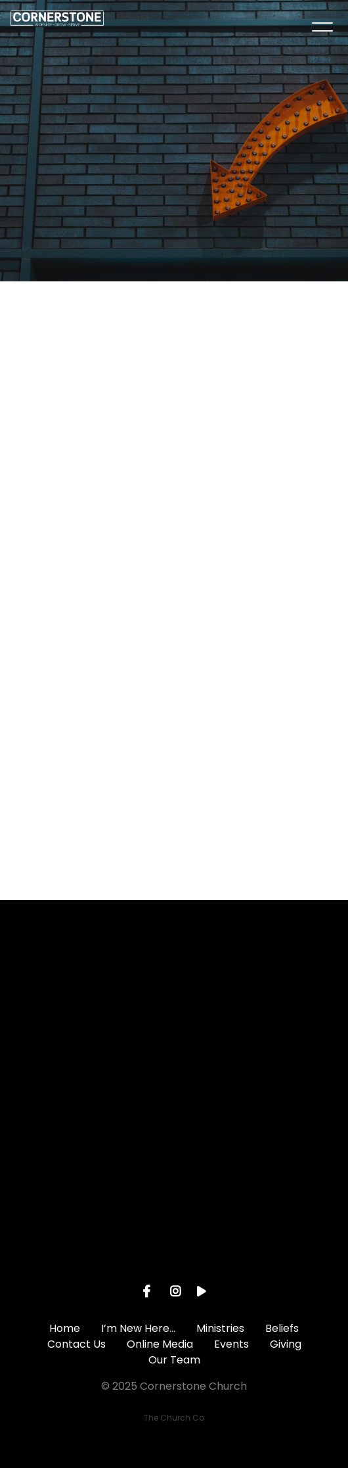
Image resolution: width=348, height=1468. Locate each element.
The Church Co (174, 1417)
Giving (285, 1344)
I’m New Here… (138, 1328)
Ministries (220, 1328)
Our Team (174, 1359)
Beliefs (282, 1328)
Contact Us (76, 1344)
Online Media (160, 1344)
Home (64, 1328)
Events (231, 1344)
